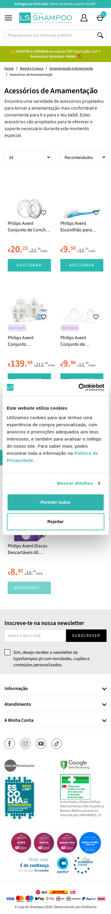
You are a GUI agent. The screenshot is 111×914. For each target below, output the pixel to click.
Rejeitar (55, 521)
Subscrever (86, 636)
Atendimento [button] (17, 704)
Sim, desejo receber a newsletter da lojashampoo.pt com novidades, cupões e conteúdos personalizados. (51, 658)
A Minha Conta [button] (18, 720)
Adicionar (29, 265)
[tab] (55, 689)
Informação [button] (16, 689)
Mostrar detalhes (75, 483)
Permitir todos (56, 502)
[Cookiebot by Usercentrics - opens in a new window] (79, 387)
